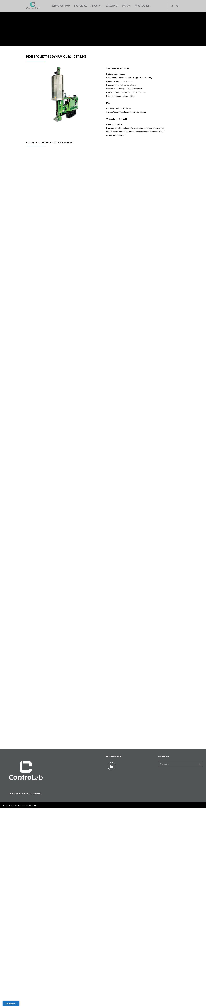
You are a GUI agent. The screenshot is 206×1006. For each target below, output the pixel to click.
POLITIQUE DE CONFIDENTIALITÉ (25, 794)
